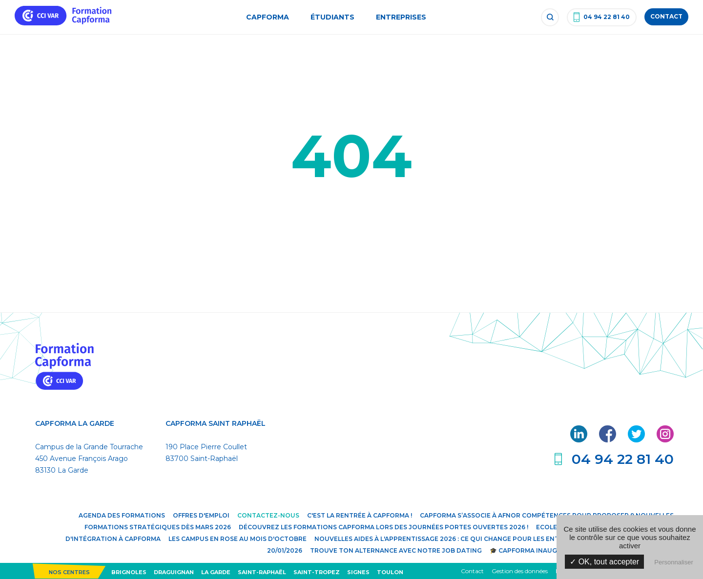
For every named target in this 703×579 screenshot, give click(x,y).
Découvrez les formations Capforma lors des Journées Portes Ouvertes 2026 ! (383, 527)
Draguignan (174, 572)
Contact (472, 571)
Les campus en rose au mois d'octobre (237, 538)
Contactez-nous (268, 515)
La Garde (215, 572)
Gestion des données (520, 571)
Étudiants (332, 17)
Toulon (390, 572)
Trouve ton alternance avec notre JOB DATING (396, 550)
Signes (358, 572)
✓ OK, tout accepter (604, 562)
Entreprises (401, 17)
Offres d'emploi (201, 515)
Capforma (267, 17)
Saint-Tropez (316, 572)
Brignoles (128, 572)
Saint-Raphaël (262, 572)
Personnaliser (673, 562)
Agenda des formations (122, 515)
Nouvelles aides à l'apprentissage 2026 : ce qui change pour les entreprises (452, 538)
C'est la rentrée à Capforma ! (359, 515)
